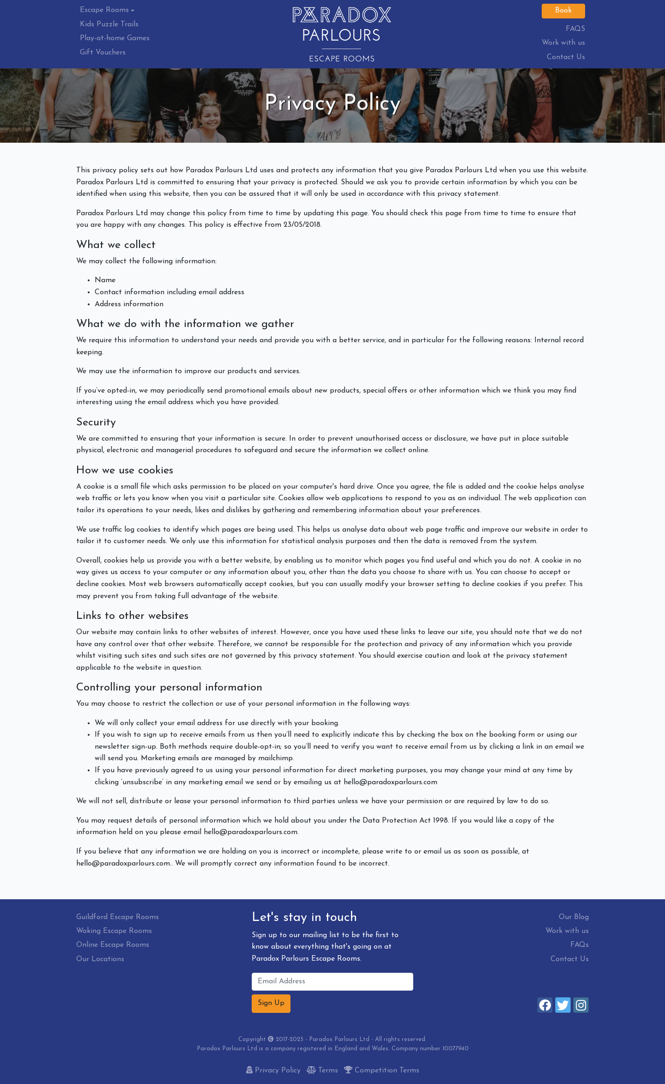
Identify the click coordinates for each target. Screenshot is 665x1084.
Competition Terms (381, 1070)
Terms (322, 1070)
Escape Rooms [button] (104, 10)
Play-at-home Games (115, 38)
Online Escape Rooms (112, 945)
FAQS (575, 29)
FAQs (579, 945)
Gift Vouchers (103, 52)
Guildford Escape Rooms (117, 917)
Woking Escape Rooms (114, 931)
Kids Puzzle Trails (109, 24)
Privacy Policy (273, 1070)
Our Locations (100, 959)
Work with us (563, 43)
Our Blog (574, 917)
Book (563, 10)
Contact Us (566, 57)
